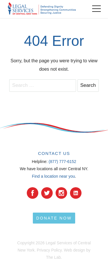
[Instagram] (61, 193)
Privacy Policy (49, 250)
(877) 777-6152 (62, 161)
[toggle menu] (96, 8)
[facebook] (32, 193)
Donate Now (54, 218)
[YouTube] (76, 193)
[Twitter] (47, 193)
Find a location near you (53, 176)
